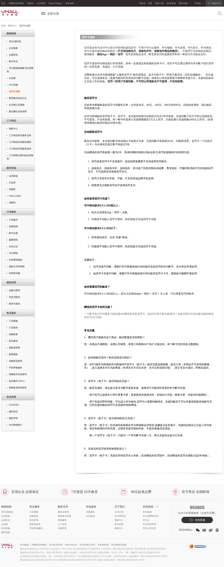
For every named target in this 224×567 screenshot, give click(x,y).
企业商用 (41, 3)
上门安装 (62, 524)
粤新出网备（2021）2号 (111, 552)
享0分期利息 (7, 512)
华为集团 (147, 512)
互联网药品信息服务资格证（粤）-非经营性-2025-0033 (47, 556)
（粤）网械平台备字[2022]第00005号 (142, 552)
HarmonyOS (71, 544)
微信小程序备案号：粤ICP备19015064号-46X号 (121, 560)
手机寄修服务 (36, 528)
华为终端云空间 (87, 544)
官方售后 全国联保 (190, 492)
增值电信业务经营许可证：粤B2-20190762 (42, 552)
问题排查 (62, 528)
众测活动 (5, 520)
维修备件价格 (64, 516)
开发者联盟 (103, 544)
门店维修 (33, 512)
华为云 (146, 520)
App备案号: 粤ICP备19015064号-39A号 (148, 556)
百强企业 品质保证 (20, 492)
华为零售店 (120, 516)
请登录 (142, 3)
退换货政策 (35, 524)
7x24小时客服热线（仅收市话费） (197, 512)
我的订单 (159, 3)
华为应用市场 (149, 524)
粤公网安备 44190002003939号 (150, 549)
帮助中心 (12, 25)
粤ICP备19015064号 (122, 549)
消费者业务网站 (16, 3)
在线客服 (197, 520)
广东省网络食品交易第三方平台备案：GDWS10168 (101, 556)
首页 (3, 3)
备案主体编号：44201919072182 (80, 552)
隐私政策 (24, 549)
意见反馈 (118, 524)
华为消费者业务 (150, 516)
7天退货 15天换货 (79, 492)
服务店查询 (63, 512)
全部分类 (53, 13)
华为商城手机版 (119, 544)
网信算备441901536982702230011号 (38, 560)
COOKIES (44, 549)
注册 (149, 3)
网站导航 (183, 3)
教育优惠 (5, 532)
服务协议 (33, 549)
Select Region (55, 3)
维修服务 (62, 520)
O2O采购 (5, 528)
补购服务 (90, 512)
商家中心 (118, 520)
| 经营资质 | (106, 549)
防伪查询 (33, 520)
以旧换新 (5, 516)
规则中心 (118, 528)
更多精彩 (69, 3)
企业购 (4, 524)
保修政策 (33, 516)
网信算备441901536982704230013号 (77, 560)
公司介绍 (118, 512)
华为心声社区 (149, 528)
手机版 (197, 3)
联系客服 (171, 3)
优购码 (30, 3)
